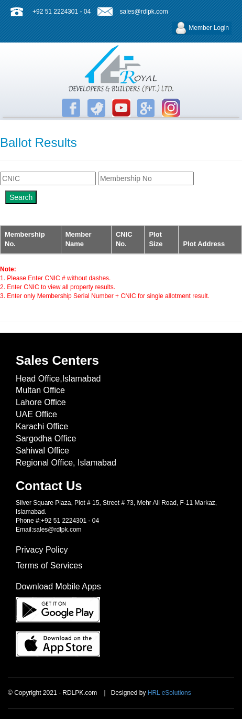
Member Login (201, 27)
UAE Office (36, 414)
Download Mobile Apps (58, 586)
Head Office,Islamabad (58, 378)
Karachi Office (42, 426)
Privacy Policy (42, 549)
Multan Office (40, 390)
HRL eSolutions (169, 692)
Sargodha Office (46, 438)
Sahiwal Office (42, 450)
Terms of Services (49, 565)
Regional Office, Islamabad (66, 462)
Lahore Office (41, 402)
